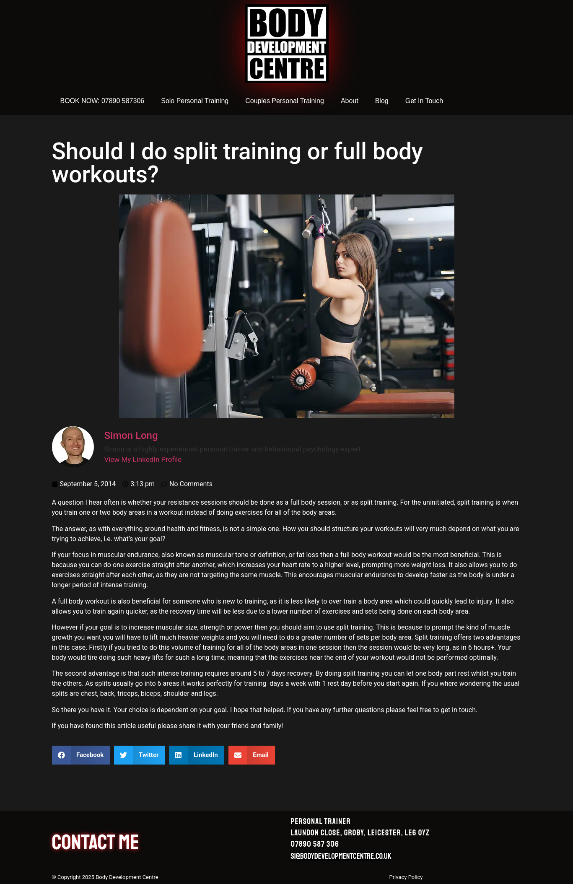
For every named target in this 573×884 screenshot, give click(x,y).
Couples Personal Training (284, 100)
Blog (382, 100)
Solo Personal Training (194, 100)
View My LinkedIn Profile (143, 459)
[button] (81, 755)
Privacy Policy (406, 877)
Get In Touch (424, 100)
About (349, 100)
